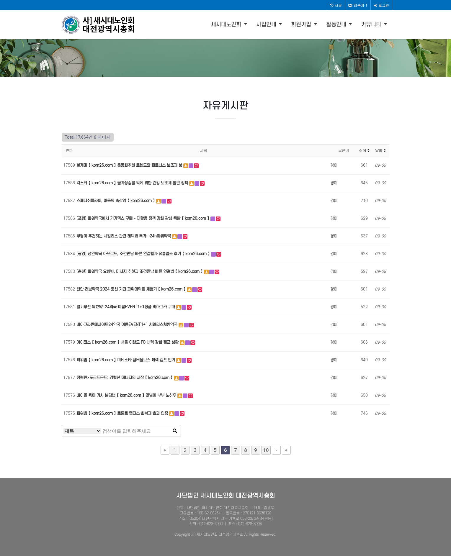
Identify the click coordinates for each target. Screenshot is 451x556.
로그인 (381, 5)
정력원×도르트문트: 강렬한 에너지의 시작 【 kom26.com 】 (125, 377)
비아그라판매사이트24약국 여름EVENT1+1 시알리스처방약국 (127, 324)
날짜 (380, 150)
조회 (364, 150)
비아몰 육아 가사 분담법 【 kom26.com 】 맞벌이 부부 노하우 (126, 395)
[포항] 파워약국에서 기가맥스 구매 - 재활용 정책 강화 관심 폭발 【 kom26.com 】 (143, 218)
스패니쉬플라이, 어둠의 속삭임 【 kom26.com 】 (116, 201)
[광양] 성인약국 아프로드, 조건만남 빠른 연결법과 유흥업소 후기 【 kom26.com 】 (143, 254)
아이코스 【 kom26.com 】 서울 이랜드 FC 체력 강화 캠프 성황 (128, 342)
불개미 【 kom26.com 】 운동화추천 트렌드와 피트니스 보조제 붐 (129, 165)
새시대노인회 (227, 25)
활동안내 (337, 25)
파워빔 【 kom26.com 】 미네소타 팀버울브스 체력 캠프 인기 (126, 360)
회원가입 (302, 25)
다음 (276, 450)
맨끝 (286, 450)
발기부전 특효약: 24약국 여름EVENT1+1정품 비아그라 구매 (126, 307)
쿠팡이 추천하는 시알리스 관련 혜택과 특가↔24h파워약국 (124, 236)
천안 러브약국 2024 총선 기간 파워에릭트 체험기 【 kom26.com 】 (131, 289)
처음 (165, 450)
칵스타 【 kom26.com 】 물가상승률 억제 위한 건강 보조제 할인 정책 (132, 183)
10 (266, 450)
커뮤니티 (372, 25)
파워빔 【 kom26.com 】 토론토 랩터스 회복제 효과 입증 (122, 413)
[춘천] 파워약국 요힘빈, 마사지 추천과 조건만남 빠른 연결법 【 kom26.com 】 (140, 271)
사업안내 (267, 25)
